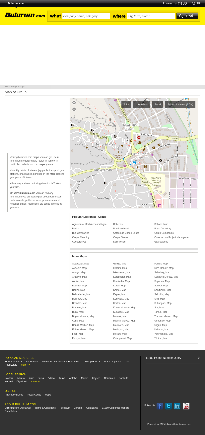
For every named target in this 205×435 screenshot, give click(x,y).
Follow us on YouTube (186, 406)
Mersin (84, 378)
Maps (48, 394)
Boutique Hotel (121, 228)
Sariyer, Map (161, 285)
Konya (62, 378)
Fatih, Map (78, 333)
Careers (78, 407)
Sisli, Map (159, 298)
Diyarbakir (22, 381)
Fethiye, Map (79, 338)
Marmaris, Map (121, 325)
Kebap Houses (93, 361)
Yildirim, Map (161, 338)
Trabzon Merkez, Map (165, 316)
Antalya (73, 378)
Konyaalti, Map (121, 298)
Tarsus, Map (160, 312)
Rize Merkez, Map (164, 268)
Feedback (64, 407)
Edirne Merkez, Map (83, 329)
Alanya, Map (79, 272)
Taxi (127, 361)
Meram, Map (120, 333)
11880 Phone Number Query (163, 357)
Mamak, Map (120, 316)
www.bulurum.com (24, 193)
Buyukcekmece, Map (83, 316)
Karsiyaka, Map (121, 281)
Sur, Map (159, 307)
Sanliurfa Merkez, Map (166, 276)
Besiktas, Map (79, 303)
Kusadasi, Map (121, 312)
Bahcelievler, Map (81, 294)
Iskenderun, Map (122, 272)
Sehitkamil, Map (162, 290)
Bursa (41, 378)
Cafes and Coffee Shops (126, 233)
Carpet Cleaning (81, 237)
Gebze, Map (119, 263)
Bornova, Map (79, 307)
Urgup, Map (160, 325)
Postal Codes (34, 394)
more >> (25, 364)
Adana (51, 378)
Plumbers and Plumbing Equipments (61, 361)
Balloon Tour (161, 224)
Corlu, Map (78, 320)
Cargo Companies (164, 233)
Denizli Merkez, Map (83, 325)
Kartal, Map (119, 285)
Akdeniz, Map (79, 268)
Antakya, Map (79, 276)
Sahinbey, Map (162, 272)
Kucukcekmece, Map (124, 307)
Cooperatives (79, 241)
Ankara (21, 378)
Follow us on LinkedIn (177, 406)
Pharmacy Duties (14, 394)
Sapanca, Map (162, 281)
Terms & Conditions (45, 407)
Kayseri (96, 378)
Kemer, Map (119, 290)
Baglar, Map (78, 290)
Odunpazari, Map (122, 338)
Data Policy (11, 411)
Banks (75, 228)
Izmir (31, 378)
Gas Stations (161, 241)
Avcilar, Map (78, 281)
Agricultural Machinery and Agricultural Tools (95, 224)
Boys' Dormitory (162, 228)
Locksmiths (32, 361)
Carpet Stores (120, 237)
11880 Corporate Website (115, 407)
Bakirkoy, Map (79, 298)
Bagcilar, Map (79, 285)
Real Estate (11, 364)
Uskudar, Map (161, 329)
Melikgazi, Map (121, 329)
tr (198, 3)
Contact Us (92, 407)
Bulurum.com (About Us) (18, 407)
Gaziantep (109, 378)
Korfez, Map (119, 303)
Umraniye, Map (162, 320)
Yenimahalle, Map (163, 333)
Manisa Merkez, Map (124, 320)
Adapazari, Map (80, 263)
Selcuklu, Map (161, 294)
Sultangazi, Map (162, 303)
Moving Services (13, 361)
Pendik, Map (161, 263)
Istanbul (9, 378)
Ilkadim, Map (120, 268)
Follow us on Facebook (160, 406)
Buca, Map (78, 312)
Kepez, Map (119, 294)
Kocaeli (9, 381)
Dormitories (119, 241)
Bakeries (118, 224)
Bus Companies (80, 233)
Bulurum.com (16, 3)
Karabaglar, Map (122, 276)
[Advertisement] (102, 55)
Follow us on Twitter (168, 406)
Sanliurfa (123, 378)
